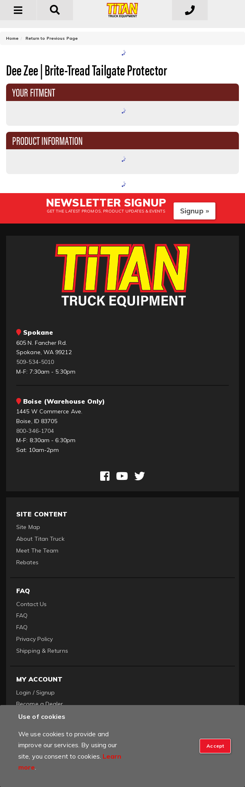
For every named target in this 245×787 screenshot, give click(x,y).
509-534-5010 (35, 362)
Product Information (47, 140)
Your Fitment (33, 92)
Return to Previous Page (52, 38)
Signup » (194, 210)
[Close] (215, 746)
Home (12, 38)
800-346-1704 (35, 430)
